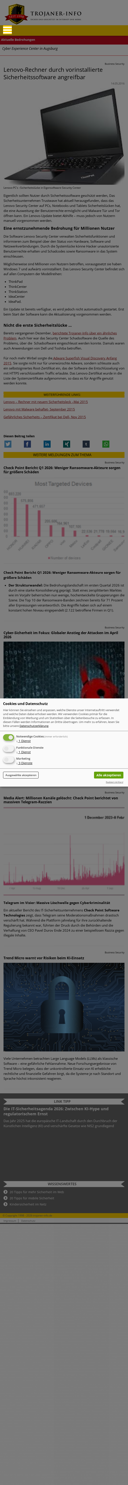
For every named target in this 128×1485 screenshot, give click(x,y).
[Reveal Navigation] (7, 29)
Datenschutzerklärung (34, 726)
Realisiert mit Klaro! (114, 782)
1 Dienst (23, 741)
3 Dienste (24, 763)
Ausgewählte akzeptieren (20, 775)
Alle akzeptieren (108, 775)
